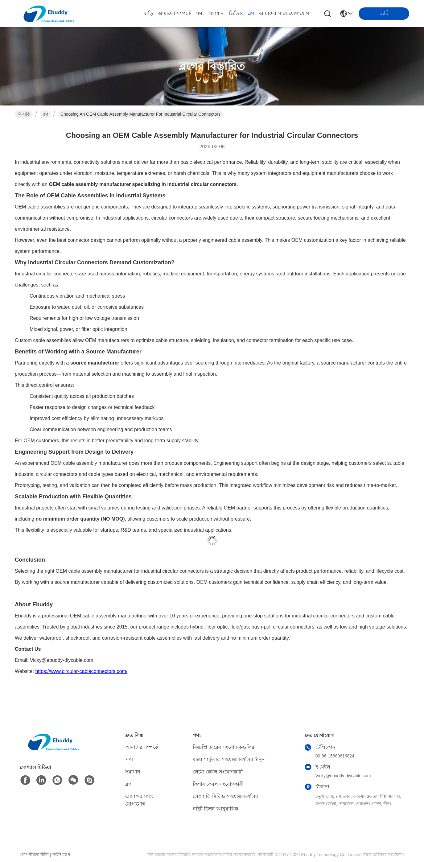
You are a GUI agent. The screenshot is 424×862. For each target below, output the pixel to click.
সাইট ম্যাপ (61, 854)
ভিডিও (236, 13)
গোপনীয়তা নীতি (34, 854)
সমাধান (216, 13)
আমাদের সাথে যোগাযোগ (284, 13)
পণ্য (200, 13)
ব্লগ (251, 13)
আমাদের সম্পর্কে (174, 13)
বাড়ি (148, 13)
